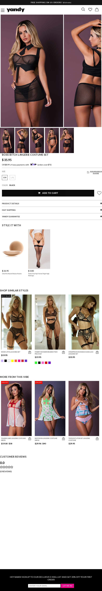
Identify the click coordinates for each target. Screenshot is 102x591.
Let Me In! (67, 586)
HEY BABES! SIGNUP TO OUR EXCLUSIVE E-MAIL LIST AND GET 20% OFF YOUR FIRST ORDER (51, 578)
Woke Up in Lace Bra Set (10, 352)
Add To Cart (48, 193)
